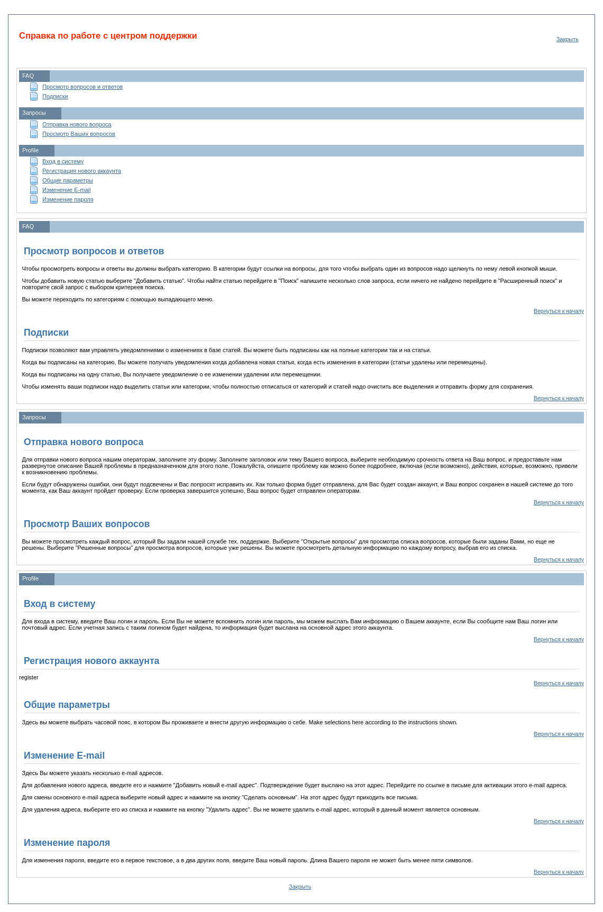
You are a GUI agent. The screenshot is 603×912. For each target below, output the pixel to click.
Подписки (55, 96)
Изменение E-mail (66, 190)
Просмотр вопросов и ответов (82, 87)
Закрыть (567, 39)
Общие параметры (67, 180)
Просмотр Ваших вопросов (78, 134)
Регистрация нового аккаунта (81, 171)
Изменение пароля (68, 199)
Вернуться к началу (559, 311)
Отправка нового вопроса (76, 124)
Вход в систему (63, 161)
